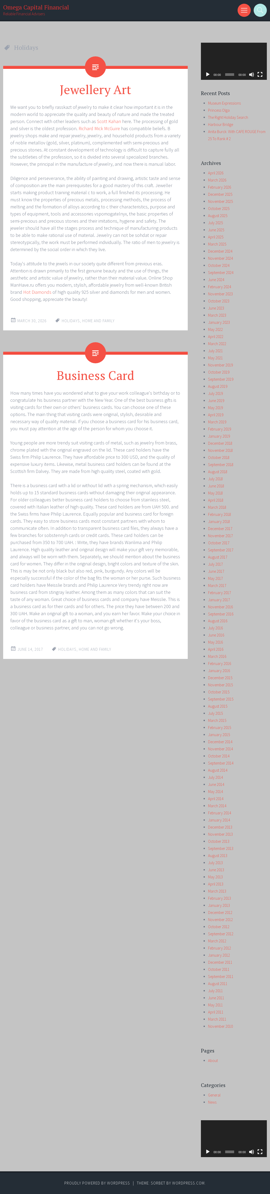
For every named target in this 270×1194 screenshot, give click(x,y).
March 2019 (217, 421)
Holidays (71, 320)
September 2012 (220, 933)
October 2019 (218, 372)
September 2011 (220, 976)
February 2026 (219, 187)
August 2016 (217, 620)
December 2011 (220, 962)
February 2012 (219, 948)
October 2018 (218, 457)
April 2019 (215, 414)
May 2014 (215, 791)
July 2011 (215, 990)
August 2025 (217, 215)
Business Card (95, 375)
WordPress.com (188, 1183)
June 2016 (216, 635)
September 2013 (220, 848)
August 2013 (217, 855)
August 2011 (217, 983)
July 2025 (215, 222)
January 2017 (219, 599)
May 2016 (215, 642)
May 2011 (215, 1004)
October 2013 (218, 841)
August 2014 (217, 770)
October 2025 (218, 208)
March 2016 (217, 656)
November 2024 (220, 258)
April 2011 (215, 1012)
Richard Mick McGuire (99, 128)
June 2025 (216, 229)
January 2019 (219, 436)
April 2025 (215, 236)
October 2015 (218, 691)
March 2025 (217, 244)
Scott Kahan (109, 121)
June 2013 (216, 869)
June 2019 (216, 400)
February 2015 (219, 727)
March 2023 (217, 315)
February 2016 (219, 663)
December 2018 (220, 443)
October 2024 (218, 265)
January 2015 (219, 734)
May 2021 (215, 357)
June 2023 (216, 308)
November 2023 (220, 293)
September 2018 (220, 464)
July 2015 (215, 713)
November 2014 (220, 748)
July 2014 (215, 777)
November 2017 (220, 535)
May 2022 (215, 329)
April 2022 (215, 336)
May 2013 (215, 876)
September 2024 (220, 272)
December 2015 (220, 677)
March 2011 (217, 1019)
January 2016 (219, 670)
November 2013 (220, 834)
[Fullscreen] (260, 74)
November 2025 (220, 201)
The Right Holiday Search (228, 117)
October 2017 (218, 542)
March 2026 (217, 180)
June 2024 (216, 279)
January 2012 (219, 955)
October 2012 (218, 926)
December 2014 (220, 741)
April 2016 (215, 649)
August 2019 (217, 386)
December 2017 (220, 528)
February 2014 (219, 812)
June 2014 (216, 784)
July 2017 (215, 564)
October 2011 (218, 969)
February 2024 (219, 286)
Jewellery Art (95, 89)
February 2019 (219, 429)
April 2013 (215, 884)
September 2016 (220, 613)
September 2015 (220, 699)
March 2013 (217, 891)
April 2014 (215, 798)
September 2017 (220, 549)
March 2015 (217, 720)
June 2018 (216, 485)
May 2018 (215, 493)
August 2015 (217, 706)
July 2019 (215, 393)
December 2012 (220, 912)
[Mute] (251, 74)
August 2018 (217, 471)
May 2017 (215, 578)
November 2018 (220, 450)
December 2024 (220, 251)
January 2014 (219, 820)
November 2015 (220, 684)
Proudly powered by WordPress (97, 1183)
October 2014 (218, 756)
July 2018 (215, 478)
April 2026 (215, 172)
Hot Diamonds (37, 292)
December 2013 (220, 827)
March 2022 (217, 343)
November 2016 (220, 606)
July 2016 (215, 627)
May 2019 (215, 407)
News (212, 1102)
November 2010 (220, 1026)
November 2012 (220, 919)
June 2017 (216, 571)
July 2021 (215, 350)
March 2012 (217, 940)
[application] (234, 61)
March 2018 (217, 507)
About (213, 1060)
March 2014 (217, 805)
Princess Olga (219, 110)
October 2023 (218, 301)
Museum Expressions (224, 103)
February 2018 (219, 514)
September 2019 (220, 379)
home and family (98, 320)
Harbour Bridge (220, 124)
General (214, 1095)
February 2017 (219, 592)
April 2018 (215, 500)
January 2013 (219, 905)
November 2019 (220, 365)
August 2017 (217, 557)
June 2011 (216, 997)
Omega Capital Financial (36, 7)
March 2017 (217, 585)
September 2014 (220, 763)
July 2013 (215, 862)
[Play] (207, 74)
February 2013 (219, 898)
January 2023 (219, 322)
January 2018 (219, 521)
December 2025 (220, 194)
